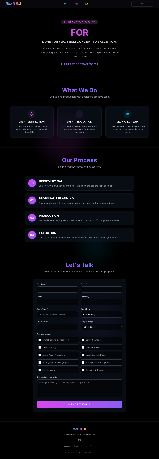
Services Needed (44, 334)
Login (76, 446)
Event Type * (42, 309)
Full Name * (42, 284)
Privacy (84, 446)
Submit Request (79, 404)
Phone (39, 297)
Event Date (85, 309)
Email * (84, 284)
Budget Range (87, 322)
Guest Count (42, 322)
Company (85, 297)
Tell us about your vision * (48, 377)
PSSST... (142, 4)
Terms (92, 446)
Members (67, 446)
